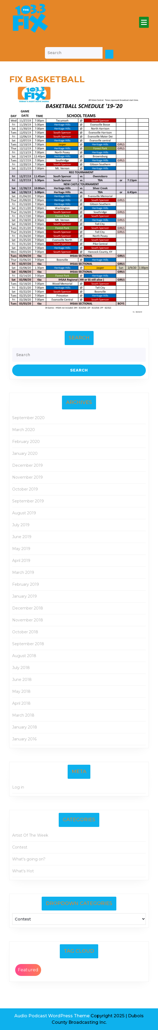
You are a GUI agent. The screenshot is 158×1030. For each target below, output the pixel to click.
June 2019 (21, 536)
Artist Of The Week (30, 835)
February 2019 (25, 584)
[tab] (144, 22)
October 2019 (25, 489)
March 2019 (23, 572)
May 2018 (21, 691)
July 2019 (20, 524)
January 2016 (24, 739)
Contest (19, 847)
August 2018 (24, 655)
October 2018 (25, 632)
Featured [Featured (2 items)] (28, 969)
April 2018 (21, 703)
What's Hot (23, 871)
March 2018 (23, 715)
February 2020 (26, 441)
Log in (18, 787)
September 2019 (28, 501)
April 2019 (21, 560)
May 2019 (21, 548)
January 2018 (24, 727)
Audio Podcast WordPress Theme (52, 1015)
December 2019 (27, 465)
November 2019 (27, 477)
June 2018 (22, 679)
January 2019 (24, 596)
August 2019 (24, 513)
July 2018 (21, 667)
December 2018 (27, 608)
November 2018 (27, 620)
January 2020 (25, 453)
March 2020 (23, 429)
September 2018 (28, 643)
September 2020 (28, 417)
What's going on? (28, 859)
